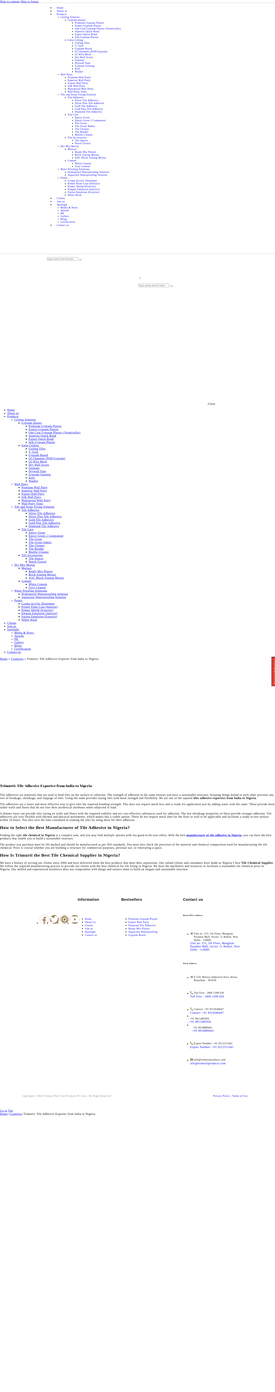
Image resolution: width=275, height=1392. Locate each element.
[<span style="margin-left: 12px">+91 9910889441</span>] (202, 1030)
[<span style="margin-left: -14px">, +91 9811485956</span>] (200, 1021)
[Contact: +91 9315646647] (207, 1012)
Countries (17, 658)
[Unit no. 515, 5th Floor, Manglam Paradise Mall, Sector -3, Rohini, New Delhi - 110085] (215, 946)
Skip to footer (30, 1)
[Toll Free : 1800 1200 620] (207, 996)
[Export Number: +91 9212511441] (212, 1047)
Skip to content (10, 1)
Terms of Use (240, 1096)
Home (4, 658)
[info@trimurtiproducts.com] (208, 1063)
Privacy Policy (221, 1096)
